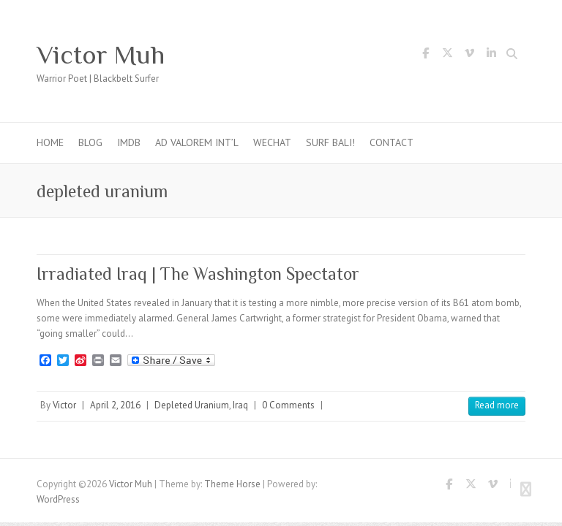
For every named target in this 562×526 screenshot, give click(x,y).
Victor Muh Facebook (425, 55)
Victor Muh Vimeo (469, 55)
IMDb (128, 142)
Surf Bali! (330, 142)
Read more (497, 405)
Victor (64, 405)
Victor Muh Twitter (447, 55)
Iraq (240, 405)
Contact (391, 142)
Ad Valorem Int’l (197, 142)
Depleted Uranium (191, 405)
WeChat (272, 142)
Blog (90, 142)
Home (50, 142)
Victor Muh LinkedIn (491, 55)
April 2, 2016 (115, 405)
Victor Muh (101, 54)
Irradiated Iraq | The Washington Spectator (198, 273)
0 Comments (288, 405)
